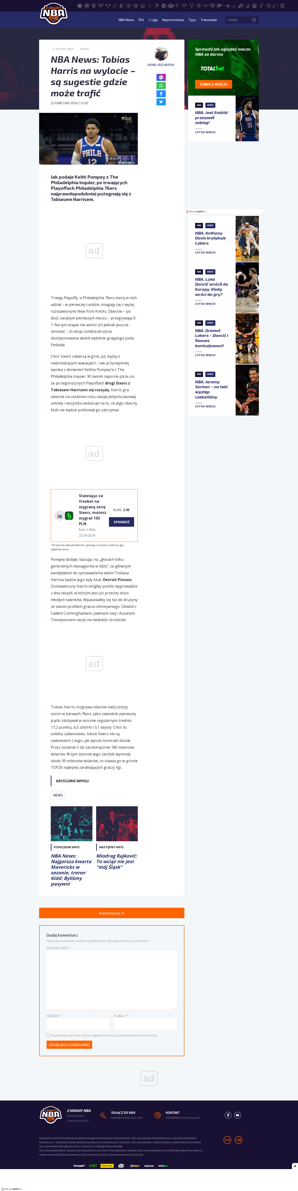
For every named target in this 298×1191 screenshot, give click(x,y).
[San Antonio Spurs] (261, 5)
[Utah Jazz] (275, 5)
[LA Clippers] (163, 5)
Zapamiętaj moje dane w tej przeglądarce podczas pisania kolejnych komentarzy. (104, 1035)
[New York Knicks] (212, 5)
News (85, 48)
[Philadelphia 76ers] (233, 5)
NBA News (126, 20)
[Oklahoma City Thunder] (219, 5)
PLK (141, 20)
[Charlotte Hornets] (100, 5)
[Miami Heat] (184, 5)
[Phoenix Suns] (240, 5)
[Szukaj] (254, 20)
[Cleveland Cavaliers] (114, 5)
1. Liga (153, 20)
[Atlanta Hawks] (79, 5)
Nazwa (54, 1016)
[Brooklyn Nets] (93, 5)
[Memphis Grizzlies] (177, 5)
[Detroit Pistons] (135, 5)
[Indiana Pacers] (156, 5)
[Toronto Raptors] (268, 5)
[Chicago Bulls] (107, 5)
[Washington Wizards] (282, 5)
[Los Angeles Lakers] (170, 5)
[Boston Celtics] (86, 5)
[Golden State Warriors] (142, 5)
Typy (192, 20)
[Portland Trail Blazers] (247, 5)
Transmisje (209, 20)
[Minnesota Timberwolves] (198, 5)
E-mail (121, 1016)
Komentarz (58, 948)
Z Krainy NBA (63, 48)
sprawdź (121, 522)
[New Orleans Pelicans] (205, 5)
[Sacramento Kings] (254, 5)
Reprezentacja (173, 20)
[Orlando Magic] (226, 5)
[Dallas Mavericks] (121, 5)
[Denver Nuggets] (128, 5)
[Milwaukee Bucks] (191, 5)
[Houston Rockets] (149, 5)
